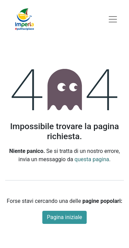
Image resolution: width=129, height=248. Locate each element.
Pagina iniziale (64, 217)
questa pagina (92, 159)
